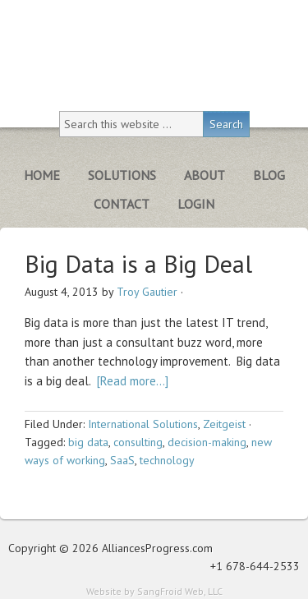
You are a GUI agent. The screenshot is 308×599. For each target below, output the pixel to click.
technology (167, 460)
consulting (138, 442)
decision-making (207, 442)
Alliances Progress (154, 48)
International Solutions (143, 424)
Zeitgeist (224, 424)
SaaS (122, 460)
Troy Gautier (147, 291)
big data (88, 442)
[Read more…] (132, 381)
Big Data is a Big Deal (138, 263)
